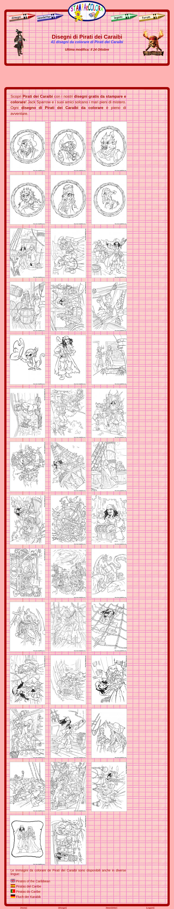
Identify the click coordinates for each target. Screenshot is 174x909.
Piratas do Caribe (28, 891)
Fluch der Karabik (28, 897)
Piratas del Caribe (28, 886)
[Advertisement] (87, 76)
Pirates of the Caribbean (33, 881)
